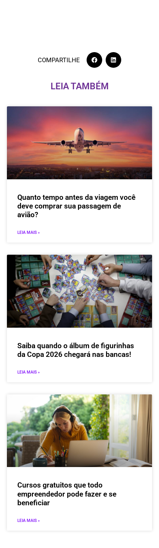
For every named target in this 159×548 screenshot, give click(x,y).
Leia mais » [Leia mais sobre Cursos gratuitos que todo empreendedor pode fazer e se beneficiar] (28, 520)
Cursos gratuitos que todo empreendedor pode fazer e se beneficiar (66, 494)
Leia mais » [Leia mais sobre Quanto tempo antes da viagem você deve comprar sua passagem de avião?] (28, 232)
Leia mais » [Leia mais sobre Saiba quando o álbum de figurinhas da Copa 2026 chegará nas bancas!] (28, 372)
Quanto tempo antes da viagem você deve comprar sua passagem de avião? (76, 206)
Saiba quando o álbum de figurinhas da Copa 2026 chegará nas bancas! (75, 350)
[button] (94, 60)
